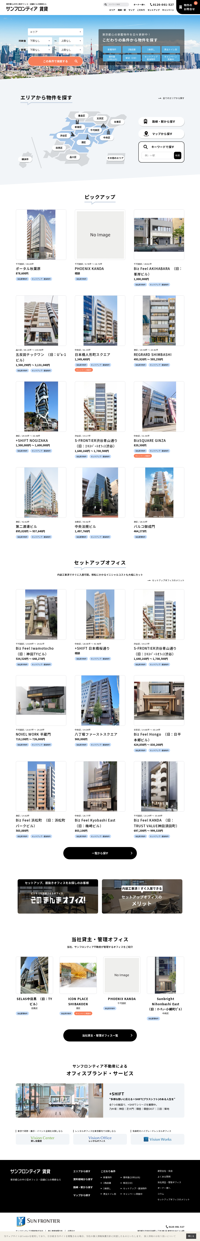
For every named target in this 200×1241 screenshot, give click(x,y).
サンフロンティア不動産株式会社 (29, 1230)
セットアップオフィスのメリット (168, 580)
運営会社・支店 (165, 1170)
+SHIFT (116, 1093)
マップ (131, 9)
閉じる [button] (191, 1236)
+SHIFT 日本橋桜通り (92, 648)
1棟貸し (151, 49)
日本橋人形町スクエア (92, 354)
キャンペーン (168, 9)
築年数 (112, 58)
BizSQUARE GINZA (150, 440)
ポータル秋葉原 (28, 268)
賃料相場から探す (83, 1179)
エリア (112, 9)
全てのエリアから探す (173, 98)
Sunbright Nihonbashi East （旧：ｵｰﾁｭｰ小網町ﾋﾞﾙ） (165, 1004)
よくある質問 (164, 1176)
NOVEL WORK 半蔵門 (33, 734)
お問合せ (71, 1230)
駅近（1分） (132, 57)
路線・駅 (122, 9)
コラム (161, 1193)
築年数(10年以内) (131, 1177)
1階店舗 (131, 49)
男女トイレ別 (170, 49)
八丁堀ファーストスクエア (96, 734)
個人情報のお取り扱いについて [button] (160, 1236)
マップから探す (81, 1195)
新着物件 (112, 49)
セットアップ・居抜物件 (135, 1188)
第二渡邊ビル (26, 526)
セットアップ (154, 9)
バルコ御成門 (144, 526)
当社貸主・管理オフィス (169, 1182)
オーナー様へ (139, 4)
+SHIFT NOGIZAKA (32, 440)
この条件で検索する (55, 61)
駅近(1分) (127, 1182)
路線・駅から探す (83, 1187)
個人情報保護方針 (55, 1230)
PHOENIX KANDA (89, 268)
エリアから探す (81, 1171)
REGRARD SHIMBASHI (153, 354)
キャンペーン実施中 (132, 1193)
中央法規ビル (85, 526)
